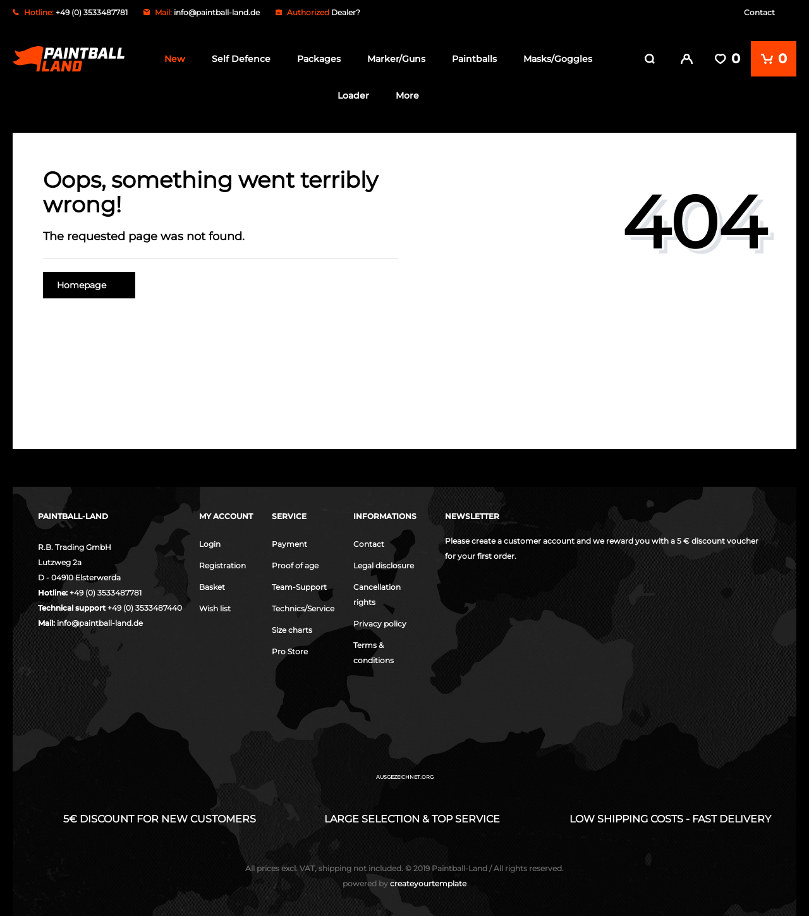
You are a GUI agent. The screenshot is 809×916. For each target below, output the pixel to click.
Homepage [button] (89, 284)
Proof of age (295, 565)
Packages (319, 58)
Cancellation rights (377, 594)
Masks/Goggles (557, 58)
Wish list (215, 608)
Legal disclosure (383, 565)
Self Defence (241, 58)
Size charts (292, 629)
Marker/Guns (396, 58)
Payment (289, 543)
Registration (222, 565)
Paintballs (474, 58)
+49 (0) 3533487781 (106, 592)
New (174, 58)
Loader (353, 95)
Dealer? (345, 12)
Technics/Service (303, 608)
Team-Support (299, 586)
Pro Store (290, 651)
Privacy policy (379, 623)
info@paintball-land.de (217, 12)
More (407, 95)
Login (210, 543)
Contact (759, 12)
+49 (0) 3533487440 (144, 607)
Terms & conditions (373, 652)
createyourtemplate (404, 883)
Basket (212, 586)
